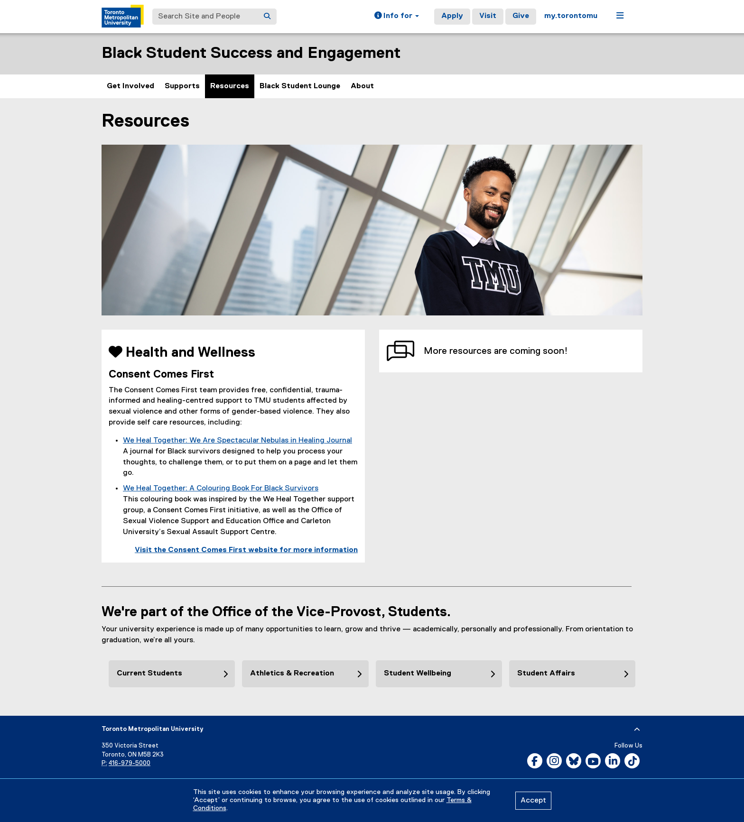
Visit (487, 16)
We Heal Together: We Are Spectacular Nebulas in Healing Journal (237, 440)
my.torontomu (570, 16)
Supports (182, 86)
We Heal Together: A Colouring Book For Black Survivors (220, 488)
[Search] (267, 17)
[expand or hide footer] (637, 729)
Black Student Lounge (300, 86)
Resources (229, 86)
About (362, 86)
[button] (396, 17)
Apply (452, 16)
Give (520, 16)
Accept (533, 800)
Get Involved (130, 86)
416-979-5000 (129, 763)
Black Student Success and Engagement (251, 53)
